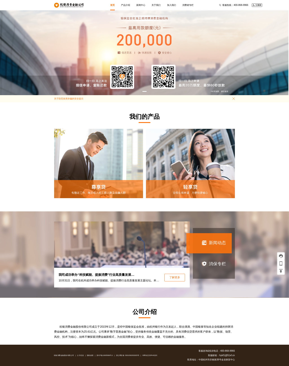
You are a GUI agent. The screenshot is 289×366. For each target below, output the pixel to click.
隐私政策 (90, 355)
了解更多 (174, 277)
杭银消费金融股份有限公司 (64, 355)
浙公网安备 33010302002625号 (127, 355)
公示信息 (80, 355)
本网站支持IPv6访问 (149, 355)
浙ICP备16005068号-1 (105, 355)
